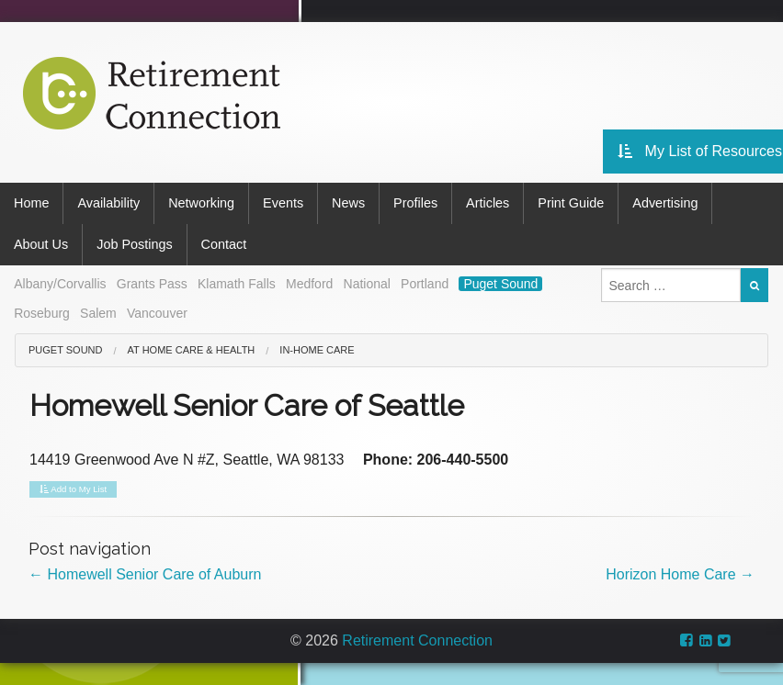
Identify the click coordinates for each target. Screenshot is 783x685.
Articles (487, 203)
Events (283, 203)
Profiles (415, 203)
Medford (309, 283)
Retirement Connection (417, 640)
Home (31, 203)
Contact (224, 244)
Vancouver (157, 313)
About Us (41, 244)
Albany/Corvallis (60, 283)
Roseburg (42, 313)
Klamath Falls (237, 283)
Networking (201, 203)
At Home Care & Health (191, 349)
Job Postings (134, 244)
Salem (98, 313)
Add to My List (73, 489)
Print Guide (571, 203)
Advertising (665, 203)
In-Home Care (316, 349)
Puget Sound (500, 283)
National (367, 283)
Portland (424, 283)
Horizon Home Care (680, 574)
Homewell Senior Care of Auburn (144, 574)
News (348, 203)
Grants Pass (152, 283)
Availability (108, 203)
